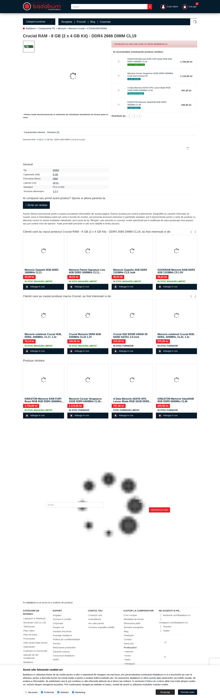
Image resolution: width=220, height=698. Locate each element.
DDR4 (56, 170)
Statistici (63, 692)
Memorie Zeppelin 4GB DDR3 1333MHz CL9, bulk (130, 271)
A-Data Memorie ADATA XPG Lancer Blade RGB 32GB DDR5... (132, 400)
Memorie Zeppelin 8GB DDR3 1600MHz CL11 (41, 271)
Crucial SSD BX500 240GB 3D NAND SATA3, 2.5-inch (130, 335)
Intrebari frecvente (62, 631)
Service (57, 643)
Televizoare (29, 626)
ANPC (56, 659)
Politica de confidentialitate (66, 639)
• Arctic (127, 655)
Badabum (31, 28)
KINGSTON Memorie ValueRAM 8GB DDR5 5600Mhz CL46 (176, 400)
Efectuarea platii (132, 623)
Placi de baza (30, 634)
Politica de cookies (154, 681)
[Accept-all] (187, 692)
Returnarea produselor (64, 647)
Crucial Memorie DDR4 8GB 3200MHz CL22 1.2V (85, 335)
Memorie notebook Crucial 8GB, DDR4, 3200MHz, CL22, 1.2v (176, 335)
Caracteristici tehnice (34, 132)
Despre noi (58, 627)
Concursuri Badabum (63, 655)
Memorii (62, 28)
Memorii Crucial (76, 28)
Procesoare (29, 638)
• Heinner (128, 651)
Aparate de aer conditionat (30, 656)
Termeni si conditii (62, 619)
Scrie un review (36, 205)
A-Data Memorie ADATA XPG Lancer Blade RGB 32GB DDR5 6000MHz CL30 (148, 89)
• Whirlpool (129, 663)
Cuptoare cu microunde (35, 651)
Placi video (29, 630)
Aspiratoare (29, 646)
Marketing (78, 692)
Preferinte (47, 692)
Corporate (105, 21)
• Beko (127, 659)
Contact (128, 639)
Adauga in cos (35, 287)
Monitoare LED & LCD (34, 622)
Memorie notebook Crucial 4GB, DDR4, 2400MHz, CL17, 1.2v (43, 335)
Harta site (129, 643)
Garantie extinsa (61, 651)
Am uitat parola (96, 623)
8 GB (55, 174)
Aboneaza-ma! (159, 510)
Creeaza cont (95, 615)
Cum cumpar (130, 615)
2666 (55, 178)
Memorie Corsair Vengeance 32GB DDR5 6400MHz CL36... (86, 400)
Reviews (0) (53, 132)
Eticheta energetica (133, 627)
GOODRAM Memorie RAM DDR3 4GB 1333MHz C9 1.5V (176, 271)
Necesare (31, 692)
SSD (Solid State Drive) (35, 642)
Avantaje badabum (62, 635)
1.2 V (55, 191)
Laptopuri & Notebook (34, 618)
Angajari (57, 615)
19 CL (56, 183)
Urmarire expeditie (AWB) (101, 627)
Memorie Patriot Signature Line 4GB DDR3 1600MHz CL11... (87, 271)
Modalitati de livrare (134, 619)
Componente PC (46, 28)
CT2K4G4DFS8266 (97, 28)
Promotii (81, 21)
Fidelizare (129, 635)
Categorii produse (39, 21)
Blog (92, 21)
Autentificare (94, 619)
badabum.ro (32, 602)
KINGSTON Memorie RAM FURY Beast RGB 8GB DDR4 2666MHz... (44, 400)
